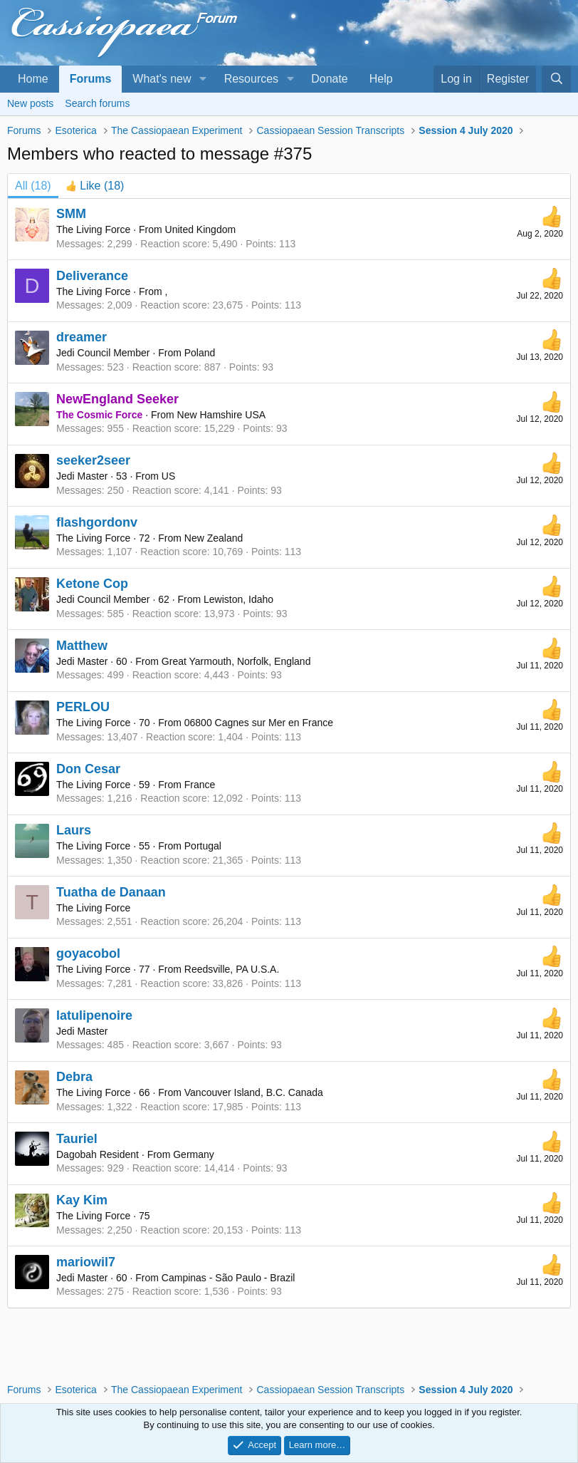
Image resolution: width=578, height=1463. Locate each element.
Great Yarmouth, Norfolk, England (236, 661)
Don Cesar (88, 769)
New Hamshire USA (221, 414)
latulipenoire (94, 1015)
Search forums (97, 103)
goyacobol (88, 953)
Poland (200, 352)
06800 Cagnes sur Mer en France (258, 722)
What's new (161, 79)
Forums (91, 79)
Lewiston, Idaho (238, 599)
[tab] (95, 186)
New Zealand (213, 538)
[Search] (556, 79)
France (200, 784)
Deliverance (92, 276)
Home (33, 79)
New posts (30, 103)
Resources (251, 79)
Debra (74, 1077)
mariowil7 (85, 1262)
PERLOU (83, 707)
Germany (193, 1154)
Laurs (73, 830)
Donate (329, 79)
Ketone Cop (92, 584)
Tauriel (77, 1139)
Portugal (202, 846)
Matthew (81, 646)
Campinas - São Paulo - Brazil (228, 1277)
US (168, 476)
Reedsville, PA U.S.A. (232, 969)
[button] (202, 79)
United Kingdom (200, 229)
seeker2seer (93, 460)
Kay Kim (81, 1200)
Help (381, 79)
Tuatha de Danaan (111, 892)
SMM (71, 214)
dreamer (81, 337)
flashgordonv (96, 522)
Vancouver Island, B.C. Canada (253, 1092)
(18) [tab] (33, 186)
